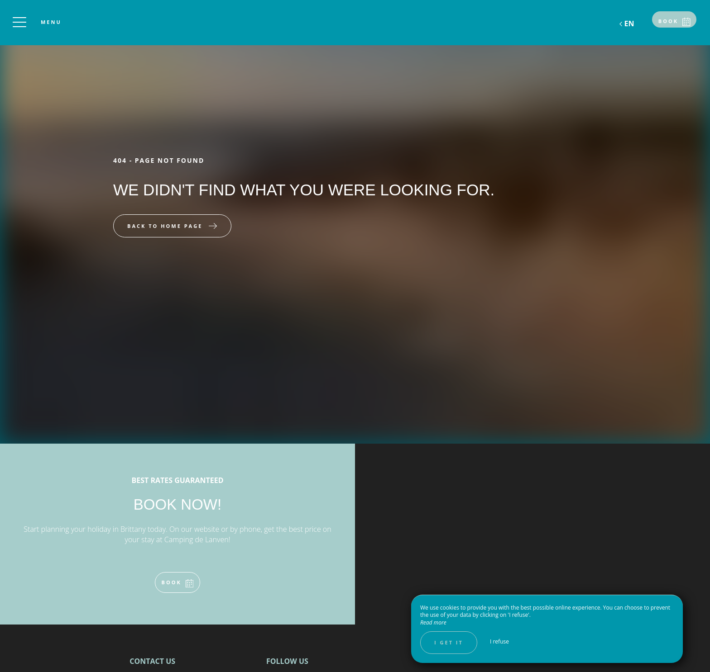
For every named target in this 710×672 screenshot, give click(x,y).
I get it (448, 642)
